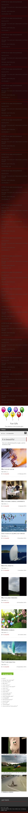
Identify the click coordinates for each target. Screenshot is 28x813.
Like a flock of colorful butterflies (13, 533)
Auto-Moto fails (6, 681)
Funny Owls (5, 691)
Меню (3, 429)
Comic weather (6, 685)
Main (4, 433)
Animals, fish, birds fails (8, 680)
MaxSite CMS (8, 809)
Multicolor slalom (7, 469)
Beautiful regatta (7, 565)
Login (6, 810)
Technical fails (6, 704)
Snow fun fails (6, 701)
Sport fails (5, 703)
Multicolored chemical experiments (13, 501)
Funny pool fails (6, 694)
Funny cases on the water (8, 686)
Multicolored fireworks (9, 598)
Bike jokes (5, 683)
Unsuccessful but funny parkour (10, 706)
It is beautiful (6, 474)
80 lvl (4, 678)
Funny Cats (5, 688)
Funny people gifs (7, 693)
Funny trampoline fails (8, 696)
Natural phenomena (7, 699)
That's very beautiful (8, 662)
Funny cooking (6, 690)
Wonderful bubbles (7, 630)
